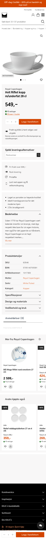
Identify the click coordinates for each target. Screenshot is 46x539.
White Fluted (28, 283)
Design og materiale (16, 301)
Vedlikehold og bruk (15, 308)
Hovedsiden (6, 28)
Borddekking (18, 28)
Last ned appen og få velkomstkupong (18, 184)
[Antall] (11, 121)
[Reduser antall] (7, 121)
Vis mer (8, 240)
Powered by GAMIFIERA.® (12, 328)
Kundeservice (39, 10)
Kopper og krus (30, 28)
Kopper (26, 288)
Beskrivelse (11, 214)
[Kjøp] (10, 387)
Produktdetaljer (13, 256)
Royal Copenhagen (13, 89)
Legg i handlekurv (30, 121)
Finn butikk (28, 10)
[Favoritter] (5, 387)
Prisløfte (13, 177)
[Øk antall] (15, 121)
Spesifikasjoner (13, 295)
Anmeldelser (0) (14, 318)
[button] (41, 80)
